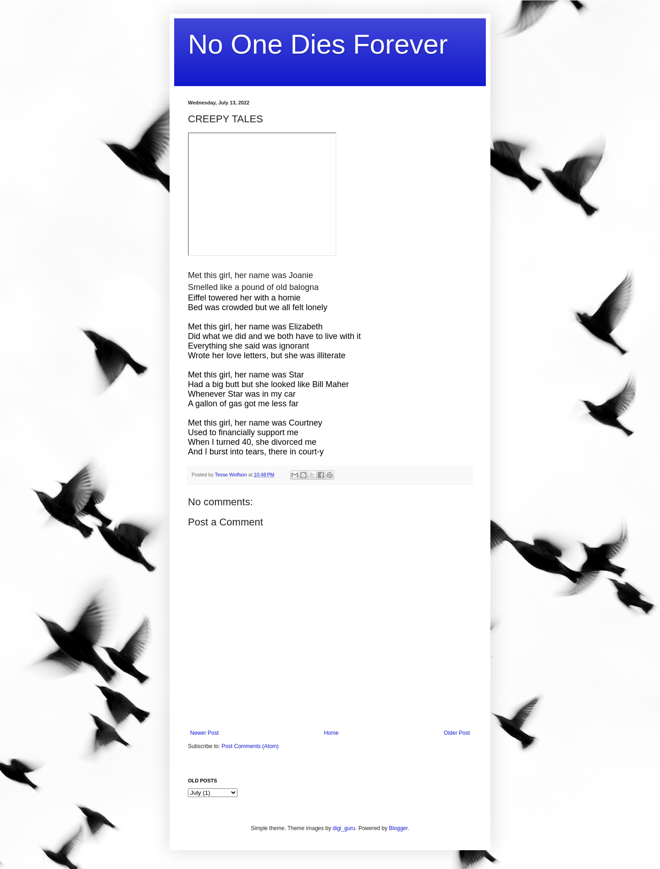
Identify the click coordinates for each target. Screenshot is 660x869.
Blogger (398, 828)
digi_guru (344, 828)
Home (331, 733)
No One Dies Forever (318, 44)
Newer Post (204, 733)
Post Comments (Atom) (250, 746)
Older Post (457, 733)
